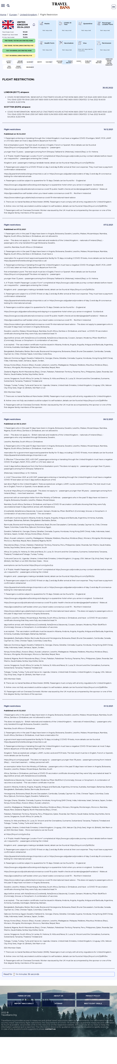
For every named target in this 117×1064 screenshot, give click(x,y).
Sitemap (58, 1030)
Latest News (13, 63)
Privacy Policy (93, 1023)
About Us (58, 1023)
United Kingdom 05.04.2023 (23, 24)
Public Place (68, 78)
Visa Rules (71, 85)
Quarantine (72, 63)
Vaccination (39, 70)
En (113, 7)
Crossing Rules (70, 70)
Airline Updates (45, 63)
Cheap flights (14, 93)
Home (3, 14)
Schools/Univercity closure (44, 78)
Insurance (42, 93)
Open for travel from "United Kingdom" (44, 85)
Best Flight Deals (93, 1030)
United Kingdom (28, 14)
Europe (13, 14)
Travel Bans (61, 5)
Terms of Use (24, 1023)
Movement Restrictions (15, 85)
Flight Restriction (14, 78)
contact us (50, 1056)
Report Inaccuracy (24, 1030)
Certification (14, 70)
